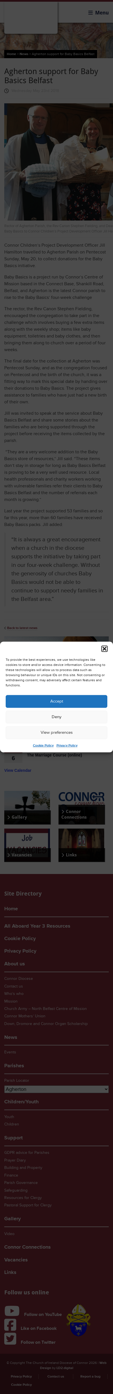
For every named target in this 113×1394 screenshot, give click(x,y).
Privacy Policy (67, 745)
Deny (56, 717)
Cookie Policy (43, 745)
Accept (56, 701)
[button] (104, 648)
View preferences (57, 732)
